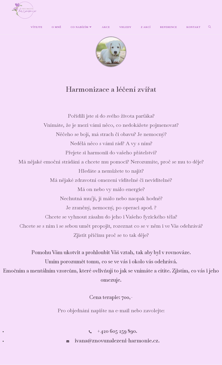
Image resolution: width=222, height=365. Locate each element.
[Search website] (209, 27)
